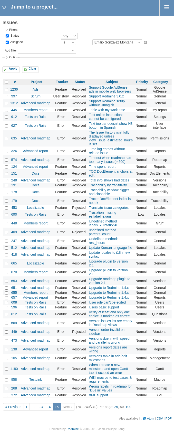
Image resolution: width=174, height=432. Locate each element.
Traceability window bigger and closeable (109, 192)
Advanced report (35, 151)
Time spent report (102, 167)
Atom (150, 418)
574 (14, 160)
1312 (14, 103)
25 (116, 407)
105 (14, 358)
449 (14, 332)
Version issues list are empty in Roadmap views (110, 323)
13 (41, 407)
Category (160, 82)
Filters (13, 30)
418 (14, 254)
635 (14, 138)
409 (14, 232)
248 (14, 180)
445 (14, 110)
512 (14, 248)
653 (14, 281)
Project (36, 82)
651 (14, 288)
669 (14, 323)
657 (14, 297)
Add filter (11, 50)
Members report (35, 110)
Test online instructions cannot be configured (106, 117)
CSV (160, 418)
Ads (36, 89)
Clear (32, 68)
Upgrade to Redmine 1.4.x (109, 288)
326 (14, 151)
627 (14, 125)
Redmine (73, 429)
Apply (13, 68)
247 (14, 241)
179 (14, 201)
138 (14, 349)
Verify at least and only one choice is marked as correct (109, 314)
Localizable (35, 208)
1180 (14, 369)
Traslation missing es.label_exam (102, 214)
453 (14, 208)
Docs (35, 173)
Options (14, 57)
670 (14, 272)
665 (14, 263)
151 (14, 173)
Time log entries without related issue (107, 151)
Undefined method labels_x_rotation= (103, 223)
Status (14, 35)
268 (14, 388)
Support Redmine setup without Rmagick (107, 103)
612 (14, 314)
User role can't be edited (107, 302)
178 (14, 192)
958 (14, 379)
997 (14, 96)
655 (14, 293)
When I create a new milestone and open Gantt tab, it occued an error (108, 369)
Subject (112, 82)
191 (14, 185)
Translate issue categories (109, 208)
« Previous (13, 407)
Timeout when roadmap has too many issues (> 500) (110, 160)
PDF (168, 418)
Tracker (62, 82)
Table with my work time (107, 110)
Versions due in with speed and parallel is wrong (109, 340)
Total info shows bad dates (109, 180)
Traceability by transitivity (108, 185)
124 (14, 167)
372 (14, 395)
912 (14, 117)
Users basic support (104, 307)
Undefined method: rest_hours (103, 241)
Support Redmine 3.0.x (106, 96)
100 (128, 407)
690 (14, 214)
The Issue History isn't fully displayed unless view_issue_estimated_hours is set (111, 138)
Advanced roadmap (35, 103)
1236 (14, 89)
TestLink (35, 379)
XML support (98, 395)
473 (14, 340)
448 (14, 223)
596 (14, 307)
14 (49, 407)
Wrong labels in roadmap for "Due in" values (110, 388)
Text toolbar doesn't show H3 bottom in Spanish (111, 125)
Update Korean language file (110, 248)
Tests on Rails (35, 117)
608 (14, 302)
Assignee (16, 42)
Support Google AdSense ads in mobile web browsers (110, 89)
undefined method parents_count (102, 232)
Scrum (35, 96)
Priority (142, 82)
